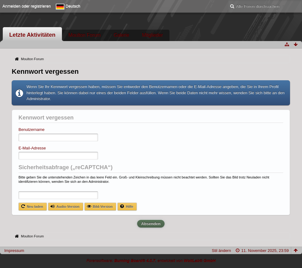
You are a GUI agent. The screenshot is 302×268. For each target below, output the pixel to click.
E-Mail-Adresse (32, 148)
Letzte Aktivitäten (32, 35)
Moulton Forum (84, 35)
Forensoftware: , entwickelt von (150, 260)
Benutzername (31, 129)
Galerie (121, 35)
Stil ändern (221, 250)
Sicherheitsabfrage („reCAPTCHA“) (65, 167)
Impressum (14, 250)
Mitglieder (152, 35)
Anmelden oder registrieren (26, 6)
